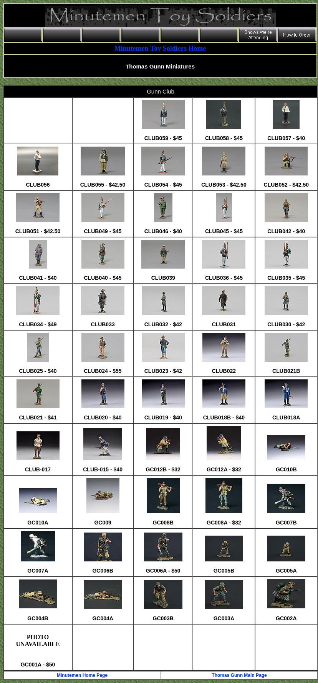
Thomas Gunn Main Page (239, 675)
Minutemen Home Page (82, 675)
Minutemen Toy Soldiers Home (160, 48)
